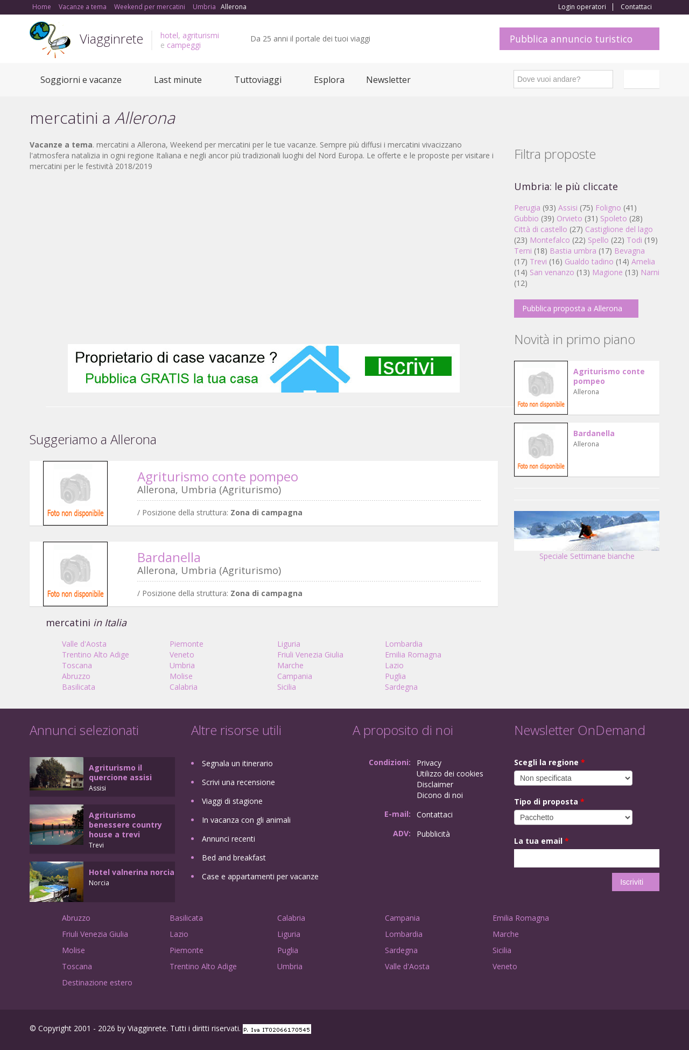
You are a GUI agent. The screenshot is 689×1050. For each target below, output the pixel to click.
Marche (290, 665)
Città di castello (540, 229)
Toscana (77, 665)
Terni (523, 251)
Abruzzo (76, 676)
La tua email (541, 841)
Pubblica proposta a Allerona (572, 308)
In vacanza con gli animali (246, 820)
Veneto (182, 654)
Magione (607, 272)
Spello (598, 240)
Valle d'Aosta (84, 644)
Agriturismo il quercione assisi (120, 772)
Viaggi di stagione (232, 801)
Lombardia (404, 644)
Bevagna (629, 251)
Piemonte (186, 644)
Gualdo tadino (589, 261)
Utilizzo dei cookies (450, 773)
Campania (294, 676)
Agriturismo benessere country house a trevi (125, 824)
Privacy (429, 763)
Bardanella (169, 557)
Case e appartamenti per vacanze (260, 876)
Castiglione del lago (619, 229)
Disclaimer (435, 784)
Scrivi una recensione (238, 782)
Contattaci (636, 7)
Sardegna (401, 687)
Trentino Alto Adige (95, 654)
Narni (650, 272)
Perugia (527, 207)
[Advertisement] (264, 258)
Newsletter (388, 80)
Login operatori (582, 7)
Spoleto (613, 218)
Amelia (643, 261)
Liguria (288, 644)
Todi (634, 240)
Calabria (184, 687)
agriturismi (200, 35)
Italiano (643, 79)
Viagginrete (111, 38)
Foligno (608, 207)
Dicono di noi (440, 795)
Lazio (394, 665)
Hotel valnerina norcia (131, 872)
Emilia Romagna (413, 654)
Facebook (578, 1030)
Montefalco (550, 240)
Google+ (601, 1030)
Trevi (538, 261)
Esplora (329, 80)
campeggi (184, 45)
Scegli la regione (549, 762)
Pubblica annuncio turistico (571, 38)
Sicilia (286, 687)
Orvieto (569, 218)
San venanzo (552, 272)
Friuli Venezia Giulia (310, 654)
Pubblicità (433, 834)
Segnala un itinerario (237, 763)
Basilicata (78, 687)
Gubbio (526, 218)
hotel (169, 35)
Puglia (395, 676)
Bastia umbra (573, 251)
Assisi (568, 207)
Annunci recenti (228, 839)
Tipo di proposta (549, 801)
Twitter (628, 1030)
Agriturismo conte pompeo (217, 476)
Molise (181, 676)
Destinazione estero (97, 982)
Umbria (182, 665)
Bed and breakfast (234, 857)
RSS (653, 1030)
